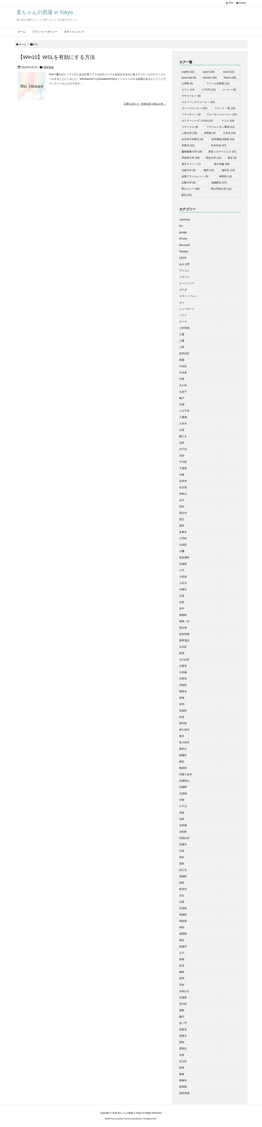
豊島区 (183, 1048)
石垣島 (183, 908)
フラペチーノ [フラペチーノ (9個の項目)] (191, 114)
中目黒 (183, 372)
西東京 (183, 1035)
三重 (181, 334)
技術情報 (48, 67)
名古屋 (183, 487)
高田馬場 (184, 1093)
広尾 (181, 595)
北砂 (181, 455)
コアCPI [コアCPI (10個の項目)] (208, 89)
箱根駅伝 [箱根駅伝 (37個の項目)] (219, 182)
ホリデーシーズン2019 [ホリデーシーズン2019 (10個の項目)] (197, 120)
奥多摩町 (184, 557)
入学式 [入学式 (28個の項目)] (229, 133)
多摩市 (183, 532)
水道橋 (183, 793)
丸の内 (183, 385)
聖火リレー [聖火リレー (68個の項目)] (191, 188)
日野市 (183, 678)
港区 (181, 857)
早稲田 (183, 685)
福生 (181, 940)
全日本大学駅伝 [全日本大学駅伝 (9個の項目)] (192, 139)
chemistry (184, 219)
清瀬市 (183, 844)
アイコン (184, 270)
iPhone (183, 238)
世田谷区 (184, 353)
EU (181, 225)
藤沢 (181, 1016)
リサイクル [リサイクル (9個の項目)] (190, 126)
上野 (181, 347)
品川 (181, 500)
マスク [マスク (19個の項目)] (227, 120)
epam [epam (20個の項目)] (208, 71)
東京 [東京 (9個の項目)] (232, 157)
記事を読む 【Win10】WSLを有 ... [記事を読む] (145, 103)
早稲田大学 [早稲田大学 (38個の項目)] (191, 157)
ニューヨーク (186, 308)
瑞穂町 (183, 876)
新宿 (181, 653)
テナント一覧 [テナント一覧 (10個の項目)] (225, 108)
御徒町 (183, 614)
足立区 (183, 1061)
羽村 (181, 984)
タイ (181, 302)
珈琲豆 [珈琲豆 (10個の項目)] (228, 170)
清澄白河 (184, 838)
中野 (181, 378)
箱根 (181, 959)
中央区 (183, 366)
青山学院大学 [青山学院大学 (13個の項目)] (221, 188)
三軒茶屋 (184, 327)
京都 (181, 404)
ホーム (22, 44)
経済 (181, 965)
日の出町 (184, 659)
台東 (181, 474)
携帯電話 (184, 640)
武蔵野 (183, 787)
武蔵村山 (184, 780)
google (183, 232)
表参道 (183, 1029)
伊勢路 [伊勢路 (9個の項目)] (210, 133)
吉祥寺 (183, 481)
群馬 (181, 978)
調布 (181, 1042)
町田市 (183, 889)
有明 (181, 704)
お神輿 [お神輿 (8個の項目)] (187, 83)
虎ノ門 (183, 1023)
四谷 (181, 506)
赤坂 (181, 1054)
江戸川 (183, 806)
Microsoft (184, 245)
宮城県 (183, 563)
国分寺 (183, 512)
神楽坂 (183, 920)
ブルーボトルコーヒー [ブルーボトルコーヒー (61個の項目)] (221, 114)
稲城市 (183, 946)
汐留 (181, 799)
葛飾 (181, 1010)
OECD (182, 257)
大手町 (183, 538)
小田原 (183, 576)
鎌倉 (181, 1074)
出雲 (181, 430)
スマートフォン (188, 296)
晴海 (181, 697)
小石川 (183, 583)
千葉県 (183, 468)
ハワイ (183, 315)
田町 (181, 882)
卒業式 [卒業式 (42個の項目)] (188, 145)
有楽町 (183, 710)
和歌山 (183, 493)
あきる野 (184, 264)
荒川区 (183, 1003)
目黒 (181, 901)
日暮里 (183, 665)
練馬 (181, 972)
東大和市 (184, 742)
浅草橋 (183, 825)
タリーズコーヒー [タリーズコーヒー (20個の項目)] (194, 108)
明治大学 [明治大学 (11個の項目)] (213, 157)
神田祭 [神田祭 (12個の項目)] (225, 176)
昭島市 (183, 691)
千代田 (183, 461)
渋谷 (181, 850)
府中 (181, 608)
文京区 (183, 646)
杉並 (181, 716)
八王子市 (184, 410)
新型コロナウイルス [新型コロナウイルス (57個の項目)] (222, 151)
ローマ (183, 321)
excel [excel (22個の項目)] (228, 71)
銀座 (181, 1067)
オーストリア (186, 283)
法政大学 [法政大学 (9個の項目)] (189, 170)
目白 (181, 895)
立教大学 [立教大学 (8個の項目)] (189, 182)
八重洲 (183, 417)
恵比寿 (183, 627)
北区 (181, 442)
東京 (181, 736)
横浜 (181, 761)
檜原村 (183, 767)
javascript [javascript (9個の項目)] (189, 77)
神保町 (183, 914)
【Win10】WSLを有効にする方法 (56, 57)
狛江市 (183, 869)
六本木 (183, 423)
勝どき (183, 436)
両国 (181, 359)
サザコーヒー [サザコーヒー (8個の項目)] (191, 95)
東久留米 (184, 729)
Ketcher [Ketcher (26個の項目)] (210, 77)
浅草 (181, 818)
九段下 (183, 391)
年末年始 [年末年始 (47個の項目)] (218, 145)
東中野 (183, 723)
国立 (181, 519)
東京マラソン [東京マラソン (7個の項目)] (191, 164)
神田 (181, 927)
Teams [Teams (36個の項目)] (229, 77)
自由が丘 (184, 991)
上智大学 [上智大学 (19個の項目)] (189, 133)
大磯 (181, 551)
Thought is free (149, 1119)
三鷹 (181, 340)
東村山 (183, 748)
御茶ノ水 (184, 621)
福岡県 (183, 933)
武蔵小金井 (185, 774)
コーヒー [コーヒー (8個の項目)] (229, 89)
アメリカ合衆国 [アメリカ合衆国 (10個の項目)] (217, 83)
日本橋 (183, 672)
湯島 (181, 863)
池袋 (181, 812)
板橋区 (183, 755)
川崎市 (183, 589)
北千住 (183, 449)
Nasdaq (183, 251)
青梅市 (183, 1080)
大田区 (183, 544)
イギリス (184, 276)
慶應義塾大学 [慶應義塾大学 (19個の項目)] (192, 151)
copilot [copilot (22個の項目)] (188, 71)
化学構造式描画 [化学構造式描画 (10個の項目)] (223, 139)
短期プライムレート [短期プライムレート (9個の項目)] (195, 176)
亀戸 (181, 398)
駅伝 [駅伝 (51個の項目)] (187, 194)
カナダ (183, 289)
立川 (181, 952)
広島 (181, 602)
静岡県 (183, 1086)
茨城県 (183, 997)
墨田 (181, 525)
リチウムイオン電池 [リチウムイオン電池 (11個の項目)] (220, 126)
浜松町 (183, 831)
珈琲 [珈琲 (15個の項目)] (209, 170)
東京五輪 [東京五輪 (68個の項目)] (221, 164)
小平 (181, 570)
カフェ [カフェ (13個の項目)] (188, 89)
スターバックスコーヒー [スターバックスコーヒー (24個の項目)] (198, 102)
